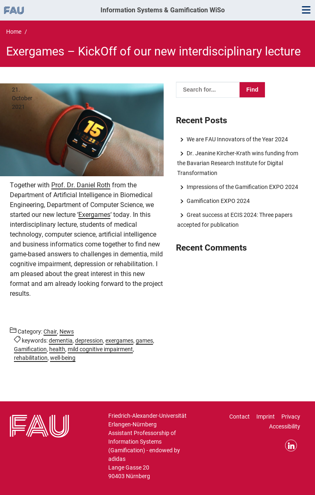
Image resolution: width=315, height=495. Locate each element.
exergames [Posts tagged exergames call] (119, 340)
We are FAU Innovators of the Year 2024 (237, 139)
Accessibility (284, 426)
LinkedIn (291, 445)
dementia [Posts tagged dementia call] (61, 340)
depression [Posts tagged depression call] (89, 340)
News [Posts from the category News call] (66, 331)
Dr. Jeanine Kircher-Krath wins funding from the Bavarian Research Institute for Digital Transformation (237, 163)
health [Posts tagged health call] (57, 349)
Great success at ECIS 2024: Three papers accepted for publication (234, 220)
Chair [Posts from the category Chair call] (50, 331)
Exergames (94, 215)
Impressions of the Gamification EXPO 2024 (242, 187)
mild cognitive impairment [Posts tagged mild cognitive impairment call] (100, 349)
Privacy (290, 416)
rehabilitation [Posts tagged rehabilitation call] (31, 358)
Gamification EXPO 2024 (218, 201)
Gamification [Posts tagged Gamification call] (30, 349)
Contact (239, 416)
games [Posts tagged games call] (144, 340)
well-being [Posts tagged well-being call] (62, 358)
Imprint (265, 416)
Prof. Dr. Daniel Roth (80, 185)
